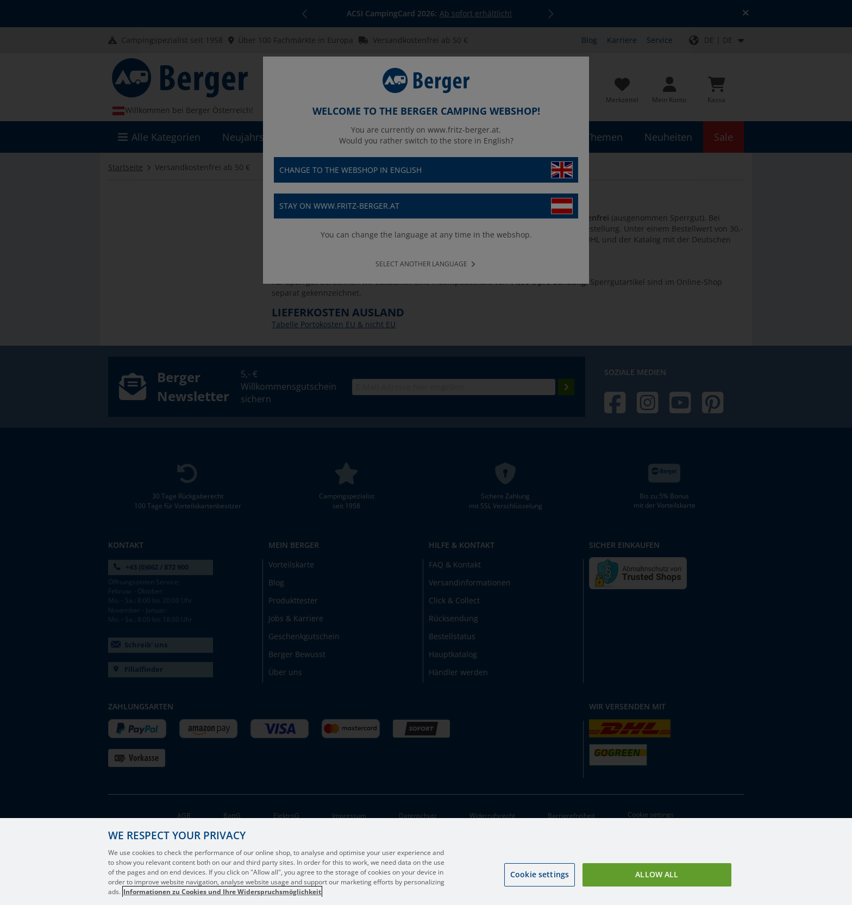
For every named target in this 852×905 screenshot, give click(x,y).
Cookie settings (539, 874)
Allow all (656, 874)
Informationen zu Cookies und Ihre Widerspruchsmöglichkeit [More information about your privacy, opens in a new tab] (222, 891)
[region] (426, 861)
